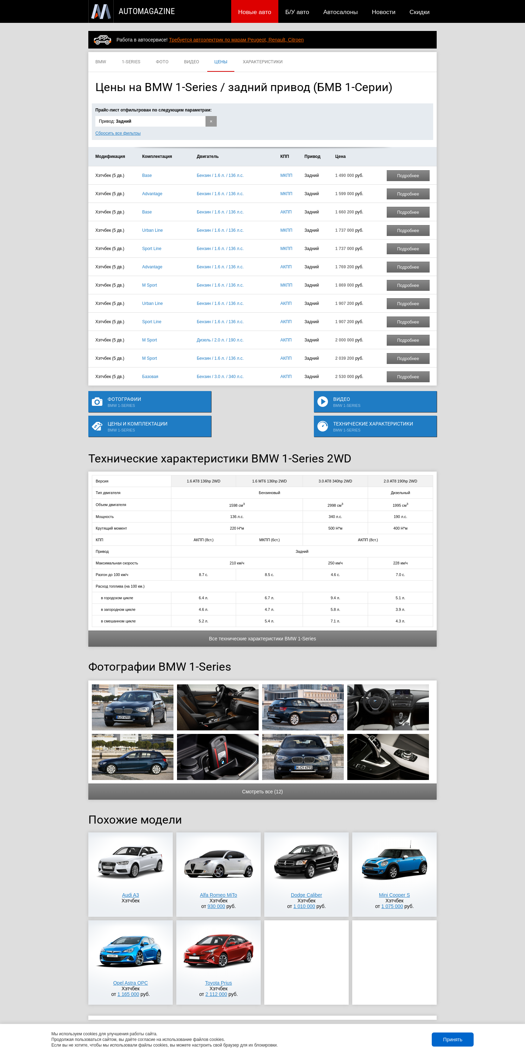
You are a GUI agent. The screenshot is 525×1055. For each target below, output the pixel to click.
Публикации (134, 1013)
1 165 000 (128, 974)
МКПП (286, 175)
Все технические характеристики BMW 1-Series (262, 618)
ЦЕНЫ (220, 62)
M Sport (149, 285)
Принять (452, 1039)
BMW (100, 62)
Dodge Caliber (306, 875)
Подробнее (408, 175)
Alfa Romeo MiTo (218, 875)
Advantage (152, 193)
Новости (384, 11)
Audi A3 (130, 875)
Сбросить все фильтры (118, 133)
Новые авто (254, 11)
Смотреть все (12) (262, 771)
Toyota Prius (218, 963)
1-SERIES (131, 62)
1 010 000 (304, 886)
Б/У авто (297, 11)
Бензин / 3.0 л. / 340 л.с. (220, 376)
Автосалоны (340, 11)
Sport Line (152, 248)
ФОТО (162, 62)
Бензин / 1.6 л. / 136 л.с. (220, 175)
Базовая (150, 376)
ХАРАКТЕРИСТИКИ (263, 62)
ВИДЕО (191, 62)
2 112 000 (216, 974)
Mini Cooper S (394, 875)
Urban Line (152, 230)
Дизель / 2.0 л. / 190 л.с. (220, 340)
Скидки (420, 11)
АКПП (286, 212)
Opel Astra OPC (130, 963)
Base (147, 175)
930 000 (216, 886)
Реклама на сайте (352, 1013)
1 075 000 (392, 886)
